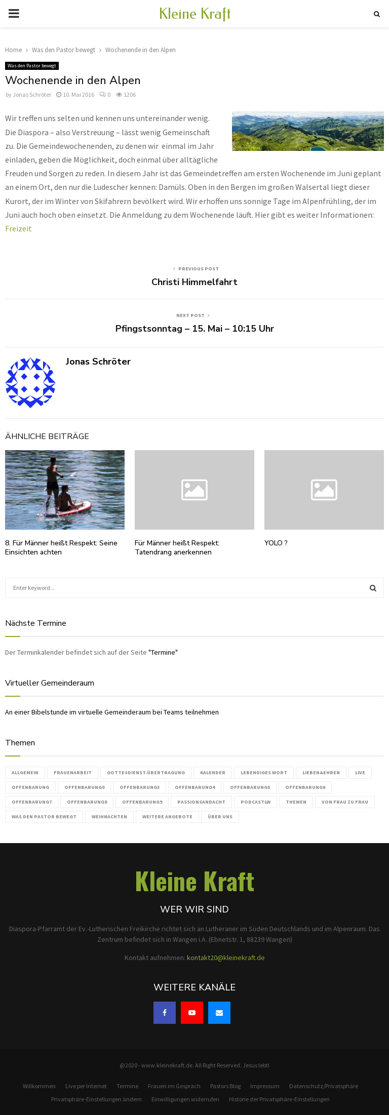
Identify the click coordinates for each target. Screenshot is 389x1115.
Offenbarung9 (142, 802)
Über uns (220, 816)
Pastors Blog (225, 1086)
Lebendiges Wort (264, 772)
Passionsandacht (201, 802)
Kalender (212, 772)
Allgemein (25, 772)
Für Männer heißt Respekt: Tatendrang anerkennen (177, 547)
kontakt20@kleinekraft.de (226, 957)
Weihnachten (109, 816)
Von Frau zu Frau (345, 802)
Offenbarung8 (87, 802)
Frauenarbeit (73, 772)
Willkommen (39, 1086)
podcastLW (255, 802)
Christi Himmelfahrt (194, 282)
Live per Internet (86, 1086)
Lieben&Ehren (321, 772)
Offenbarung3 (140, 787)
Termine (127, 1086)
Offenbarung (30, 787)
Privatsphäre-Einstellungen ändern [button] (96, 1099)
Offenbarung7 (32, 802)
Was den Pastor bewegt (32, 65)
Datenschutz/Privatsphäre (323, 1086)
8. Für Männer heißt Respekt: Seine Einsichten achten (61, 547)
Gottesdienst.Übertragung (146, 772)
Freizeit (18, 228)
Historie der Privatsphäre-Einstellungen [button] (279, 1099)
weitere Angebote (167, 816)
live (360, 772)
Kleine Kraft (195, 14)
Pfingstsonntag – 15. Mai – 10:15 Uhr (194, 329)
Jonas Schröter (32, 94)
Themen (296, 802)
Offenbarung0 (84, 787)
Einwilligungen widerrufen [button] (185, 1099)
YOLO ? (276, 543)
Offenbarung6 (305, 787)
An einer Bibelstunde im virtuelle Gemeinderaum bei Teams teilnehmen (112, 711)
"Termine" (163, 652)
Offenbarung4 (195, 787)
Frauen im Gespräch (174, 1086)
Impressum (265, 1086)
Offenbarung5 (250, 787)
